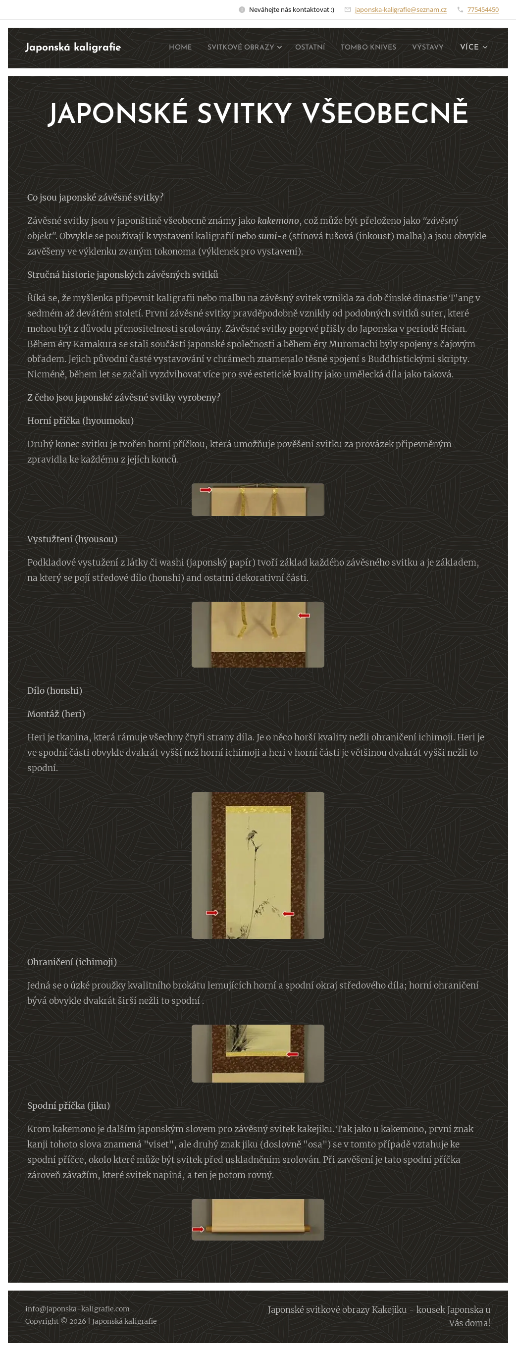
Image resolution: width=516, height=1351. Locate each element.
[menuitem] (205, 48)
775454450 (483, 9)
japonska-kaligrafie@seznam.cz (401, 9)
